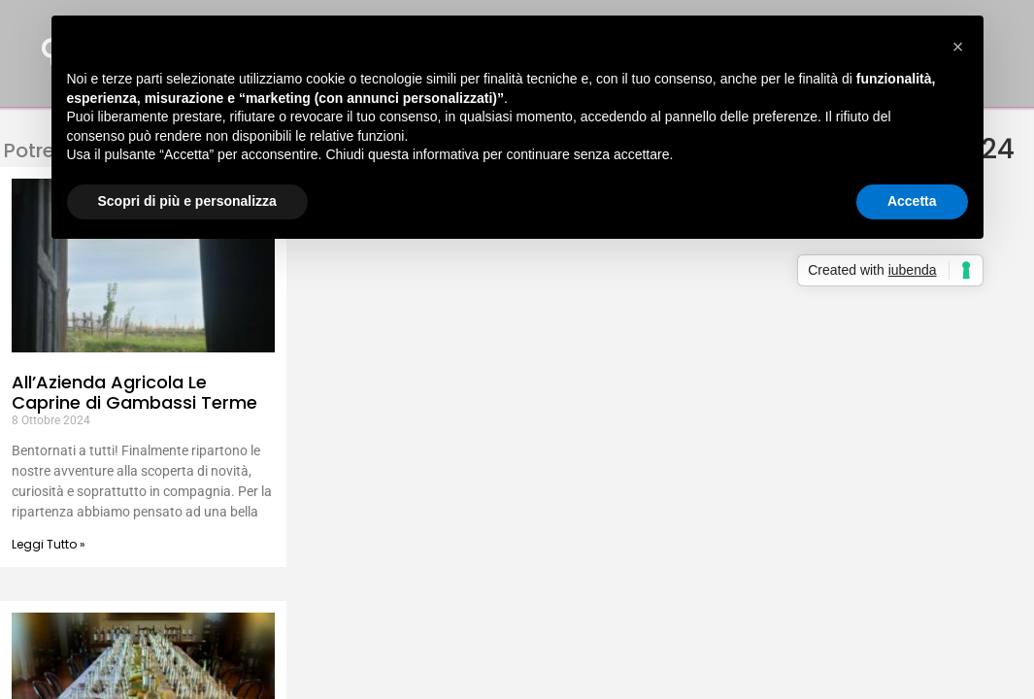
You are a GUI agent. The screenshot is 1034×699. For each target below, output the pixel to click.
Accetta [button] (912, 201)
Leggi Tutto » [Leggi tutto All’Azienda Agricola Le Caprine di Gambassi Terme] (48, 544)
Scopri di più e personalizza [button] (187, 201)
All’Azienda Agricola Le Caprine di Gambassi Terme (134, 393)
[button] (958, 46)
